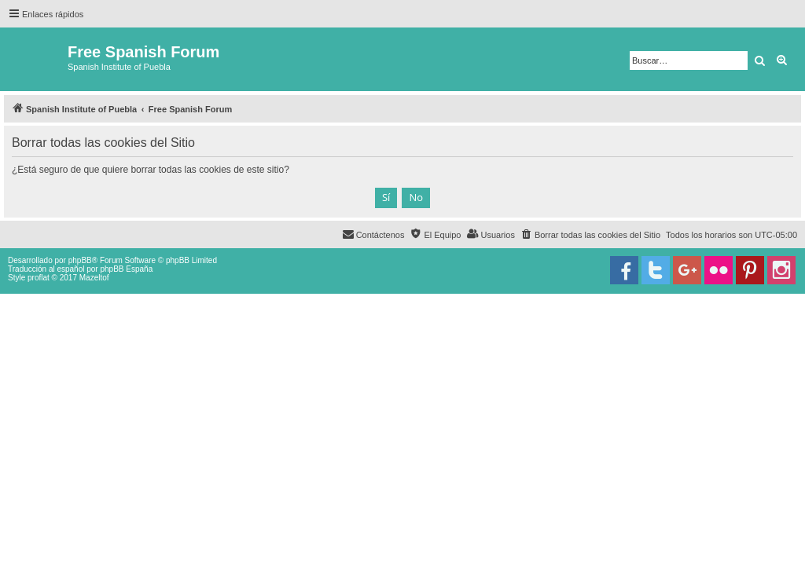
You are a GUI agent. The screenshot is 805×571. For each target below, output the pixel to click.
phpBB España (126, 269)
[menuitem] (590, 234)
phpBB (80, 260)
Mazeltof (94, 277)
